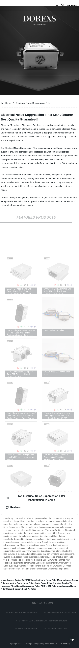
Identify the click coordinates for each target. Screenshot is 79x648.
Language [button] (72, 5)
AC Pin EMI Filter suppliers (53, 586)
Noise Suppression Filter (28, 586)
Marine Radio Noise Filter (22, 583)
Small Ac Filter (29, 589)
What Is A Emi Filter (28, 628)
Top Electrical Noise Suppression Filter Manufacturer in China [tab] (35, 498)
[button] (56, 5)
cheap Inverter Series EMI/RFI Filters (18, 580)
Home (8, 103)
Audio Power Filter (43, 583)
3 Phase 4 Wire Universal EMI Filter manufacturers (43, 620)
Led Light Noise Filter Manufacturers (53, 580)
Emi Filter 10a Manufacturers (23, 612)
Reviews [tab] (13, 507)
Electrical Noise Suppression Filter (33, 103)
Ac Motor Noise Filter (58, 628)
